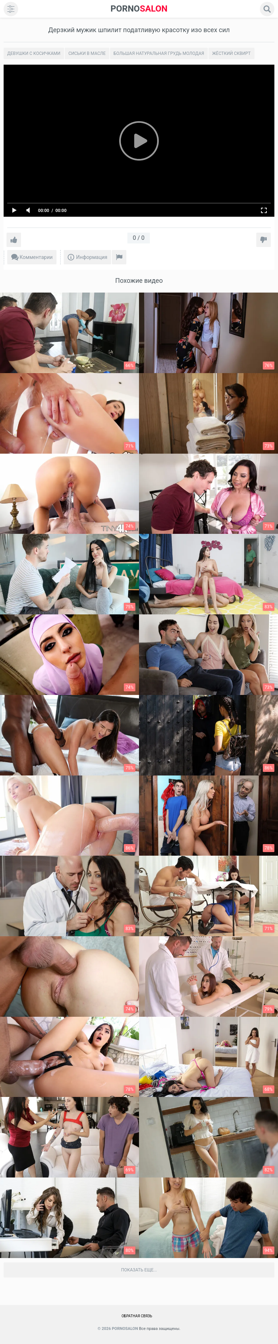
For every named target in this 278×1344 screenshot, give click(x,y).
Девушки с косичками (33, 53)
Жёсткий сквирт (231, 53)
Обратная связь (137, 1316)
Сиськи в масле (87, 53)
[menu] (11, 9)
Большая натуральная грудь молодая (159, 53)
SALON (139, 8)
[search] (267, 9)
